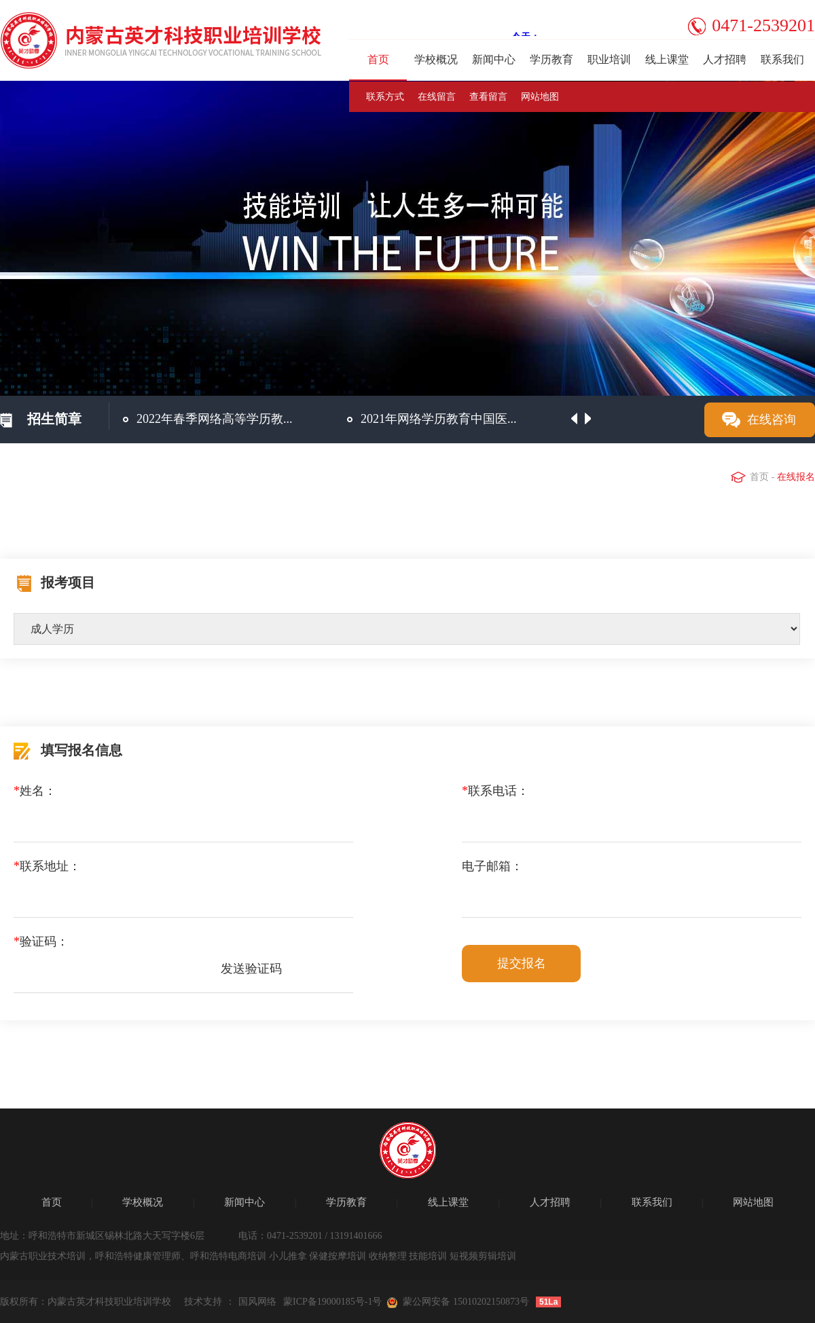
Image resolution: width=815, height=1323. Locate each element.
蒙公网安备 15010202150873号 (466, 1302)
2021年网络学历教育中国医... (439, 419)
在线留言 (437, 97)
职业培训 (609, 59)
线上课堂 (667, 59)
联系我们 (782, 59)
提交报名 (521, 963)
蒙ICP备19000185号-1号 (332, 1302)
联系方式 (385, 97)
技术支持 (203, 1302)
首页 (378, 59)
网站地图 (540, 97)
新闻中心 (493, 59)
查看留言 (488, 97)
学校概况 (436, 59)
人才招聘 (724, 59)
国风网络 (257, 1302)
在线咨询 (771, 419)
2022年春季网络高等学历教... (215, 419)
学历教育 (551, 59)
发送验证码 (251, 968)
